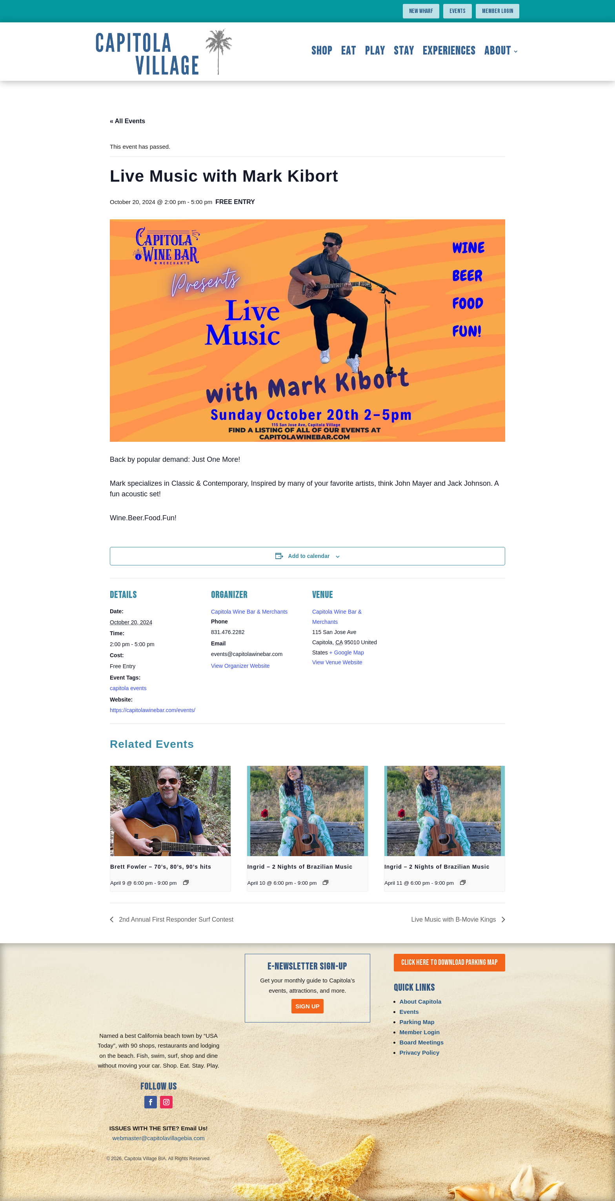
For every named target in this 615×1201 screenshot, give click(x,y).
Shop (322, 51)
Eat (349, 51)
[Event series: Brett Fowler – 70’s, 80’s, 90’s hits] (186, 882)
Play (375, 51)
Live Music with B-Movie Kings (454, 919)
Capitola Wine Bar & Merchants (249, 612)
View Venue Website (337, 662)
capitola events (128, 688)
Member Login (497, 11)
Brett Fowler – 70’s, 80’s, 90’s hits (160, 867)
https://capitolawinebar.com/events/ (152, 710)
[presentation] (170, 811)
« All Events (127, 121)
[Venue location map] (429, 631)
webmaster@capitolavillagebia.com (159, 1138)
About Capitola (421, 1002)
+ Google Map (346, 652)
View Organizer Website (240, 666)
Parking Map (417, 1022)
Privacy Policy (420, 1053)
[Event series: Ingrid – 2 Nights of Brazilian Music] (325, 882)
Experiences (449, 51)
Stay (404, 51)
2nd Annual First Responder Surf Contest (175, 919)
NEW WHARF (421, 11)
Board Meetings (422, 1042)
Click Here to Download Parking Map (451, 963)
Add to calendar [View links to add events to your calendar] (309, 556)
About (497, 51)
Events (457, 11)
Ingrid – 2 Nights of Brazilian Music (300, 867)
